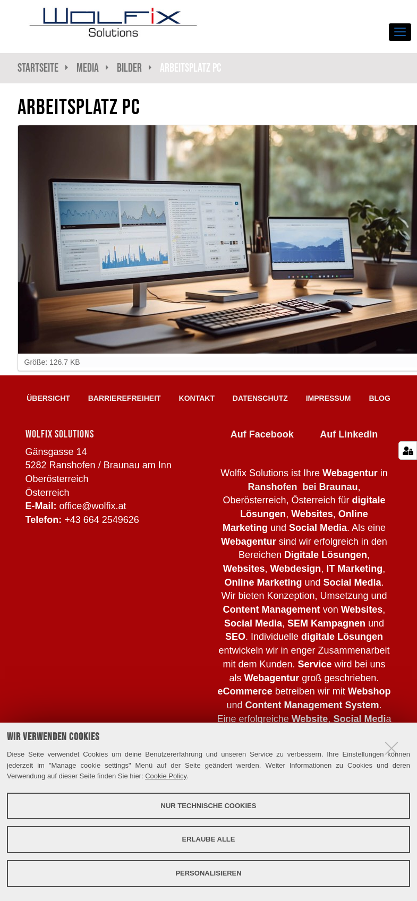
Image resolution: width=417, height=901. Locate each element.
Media (87, 67)
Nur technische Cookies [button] (209, 806)
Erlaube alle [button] (208, 839)
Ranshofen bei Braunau (303, 487)
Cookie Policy (165, 776)
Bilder (129, 67)
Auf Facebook (262, 434)
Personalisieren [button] (208, 873)
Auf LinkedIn (349, 434)
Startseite (38, 67)
